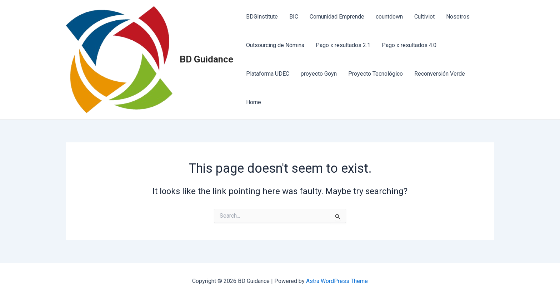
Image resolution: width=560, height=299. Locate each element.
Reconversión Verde (439, 73)
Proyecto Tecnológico (375, 73)
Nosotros (458, 16)
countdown (389, 16)
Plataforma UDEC (267, 73)
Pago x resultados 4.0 (409, 45)
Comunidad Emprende (337, 16)
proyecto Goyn (319, 73)
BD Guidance (206, 59)
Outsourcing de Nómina (275, 45)
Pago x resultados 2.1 (343, 45)
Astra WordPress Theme (337, 281)
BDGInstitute (262, 16)
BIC (293, 16)
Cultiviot (424, 16)
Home (253, 102)
